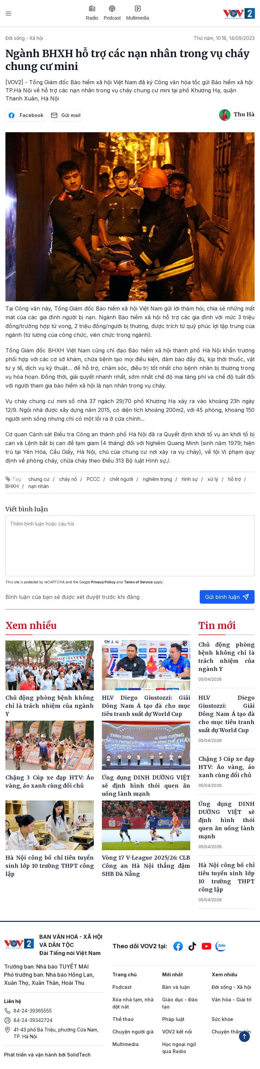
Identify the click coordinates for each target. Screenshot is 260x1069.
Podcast (112, 13)
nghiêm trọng (157, 479)
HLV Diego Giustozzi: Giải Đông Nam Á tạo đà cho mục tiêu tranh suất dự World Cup (226, 714)
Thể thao (123, 1019)
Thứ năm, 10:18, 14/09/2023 (224, 38)
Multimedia (137, 13)
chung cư (38, 479)
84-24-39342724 (33, 1020)
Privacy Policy (103, 582)
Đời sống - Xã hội (24, 38)
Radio (92, 13)
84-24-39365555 (33, 1011)
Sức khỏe (222, 1019)
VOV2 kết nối (177, 1032)
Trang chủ (124, 974)
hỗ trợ (234, 479)
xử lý (213, 479)
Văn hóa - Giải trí (232, 999)
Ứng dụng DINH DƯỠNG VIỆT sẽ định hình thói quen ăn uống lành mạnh (226, 820)
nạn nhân (38, 486)
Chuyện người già (133, 1032)
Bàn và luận (176, 987)
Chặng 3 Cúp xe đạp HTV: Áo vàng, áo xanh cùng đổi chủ (226, 767)
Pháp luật (173, 1019)
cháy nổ (68, 479)
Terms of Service (138, 582)
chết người (121, 479)
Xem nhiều (224, 974)
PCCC (93, 479)
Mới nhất (172, 974)
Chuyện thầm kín (231, 1032)
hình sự (190, 479)
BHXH (12, 486)
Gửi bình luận (227, 597)
